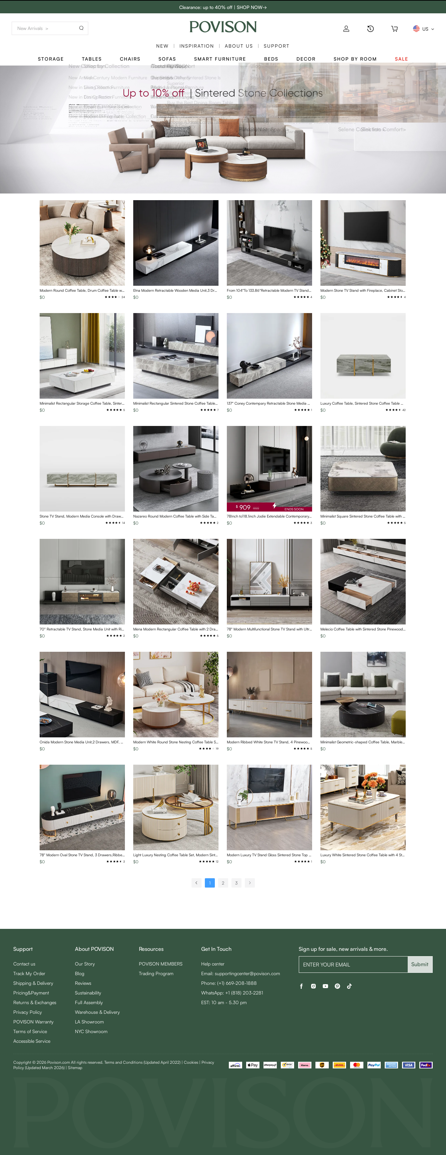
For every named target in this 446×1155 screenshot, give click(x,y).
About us (239, 46)
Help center (212, 963)
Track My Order (29, 973)
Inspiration (197, 46)
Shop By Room (355, 59)
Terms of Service (30, 1031)
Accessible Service (31, 1041)
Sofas (167, 59)
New (162, 46)
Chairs (130, 59)
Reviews (83, 983)
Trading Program (156, 973)
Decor (306, 59)
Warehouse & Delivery (97, 1012)
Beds (271, 59)
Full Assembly (89, 1002)
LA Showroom (89, 1021)
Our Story (85, 963)
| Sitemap (74, 1067)
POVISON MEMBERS (161, 963)
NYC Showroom (91, 1031)
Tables (92, 59)
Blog (79, 973)
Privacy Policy (27, 1012)
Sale (401, 59)
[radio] (106, 297)
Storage (51, 59)
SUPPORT (277, 46)
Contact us (24, 963)
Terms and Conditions (142, 1062)
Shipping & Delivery (33, 983)
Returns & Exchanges (34, 1002)
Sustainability (88, 992)
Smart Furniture (220, 59)
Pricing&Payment (31, 992)
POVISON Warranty (33, 1021)
